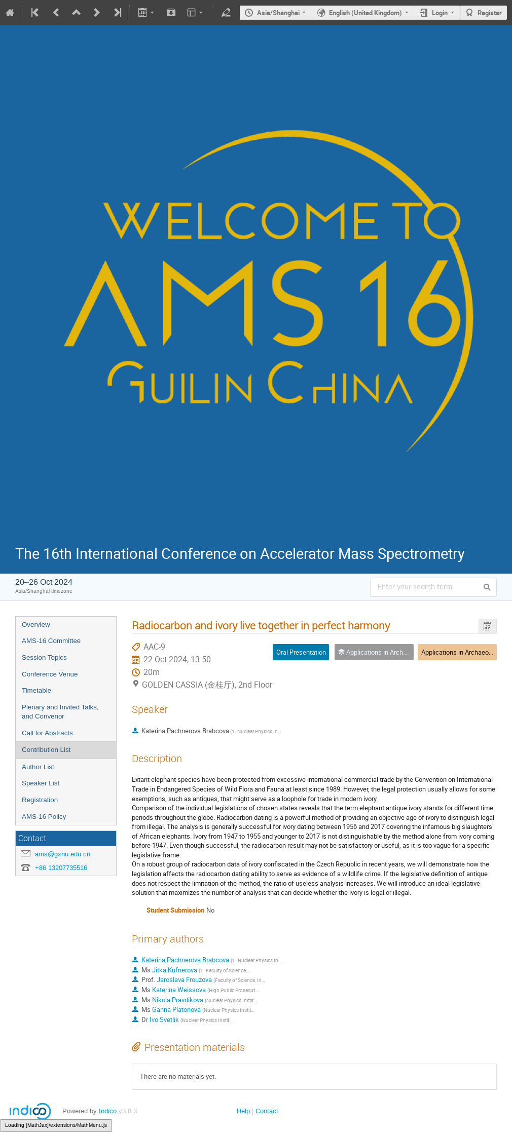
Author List (38, 767)
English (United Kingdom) (365, 12)
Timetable (36, 690)
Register (490, 12)
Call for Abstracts (47, 733)
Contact (266, 1111)
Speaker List (40, 783)
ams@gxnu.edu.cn (62, 854)
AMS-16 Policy (44, 816)
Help (243, 1111)
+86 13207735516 (61, 867)
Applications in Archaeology (460, 652)
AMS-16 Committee (51, 641)
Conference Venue (50, 674)
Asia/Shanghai (278, 12)
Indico (108, 1111)
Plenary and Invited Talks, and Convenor (60, 712)
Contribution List (46, 749)
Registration (40, 800)
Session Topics (44, 657)
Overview (36, 624)
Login (440, 12)
